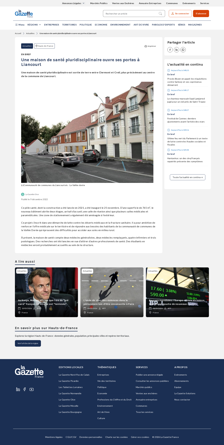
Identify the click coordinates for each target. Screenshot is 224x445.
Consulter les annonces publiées (152, 381)
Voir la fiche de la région (28, 343)
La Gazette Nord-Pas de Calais (74, 374)
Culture (101, 418)
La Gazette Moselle (68, 405)
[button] (19, 25)
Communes (172, 3)
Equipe (177, 387)
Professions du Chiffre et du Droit (114, 399)
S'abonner (201, 13)
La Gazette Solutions (185, 393)
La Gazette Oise (32, 194)
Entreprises (51, 24)
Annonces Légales (72, 3)
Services (204, 3)
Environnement (120, 24)
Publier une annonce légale (149, 374)
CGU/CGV (71, 437)
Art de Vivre (141, 24)
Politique (86, 24)
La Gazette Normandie (70, 393)
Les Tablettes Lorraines (71, 387)
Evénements (189, 3)
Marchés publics (144, 387)
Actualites (30, 33)
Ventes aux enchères (146, 393)
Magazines (195, 24)
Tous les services (144, 412)
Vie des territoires (106, 381)
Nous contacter (182, 399)
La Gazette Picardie (69, 381)
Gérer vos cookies (140, 437)
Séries (181, 24)
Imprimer (150, 46)
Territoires (69, 24)
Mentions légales (54, 437)
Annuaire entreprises (146, 399)
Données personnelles (90, 437)
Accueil (18, 33)
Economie (101, 24)
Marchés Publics (98, 3)
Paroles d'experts (163, 24)
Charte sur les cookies (116, 437)
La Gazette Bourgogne (70, 412)
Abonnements (181, 381)
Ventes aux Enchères (123, 3)
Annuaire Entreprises (150, 3)
